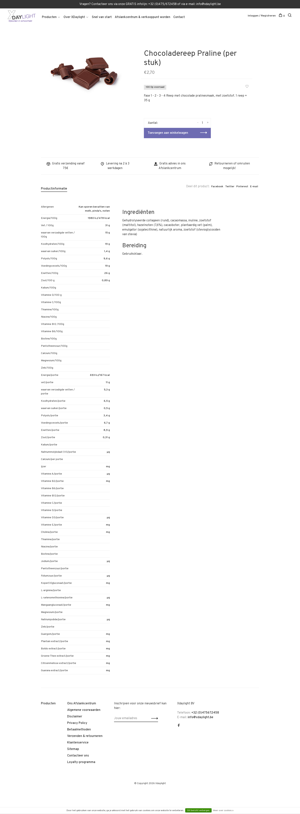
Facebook (217, 187)
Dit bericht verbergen (198, 810)
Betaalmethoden (79, 730)
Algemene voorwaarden (83, 711)
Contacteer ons (78, 756)
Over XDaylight (74, 17)
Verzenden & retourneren (85, 737)
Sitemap (73, 750)
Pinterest (242, 187)
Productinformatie (54, 189)
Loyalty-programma (81, 763)
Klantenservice (78, 743)
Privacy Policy (77, 724)
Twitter (229, 187)
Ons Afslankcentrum (81, 704)
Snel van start (102, 17)
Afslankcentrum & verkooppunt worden (142, 17)
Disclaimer (74, 717)
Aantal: (153, 124)
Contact (179, 17)
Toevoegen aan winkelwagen (168, 134)
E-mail (254, 187)
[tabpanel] (85, 70)
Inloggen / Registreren (262, 16)
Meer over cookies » (223, 810)
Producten (49, 17)
